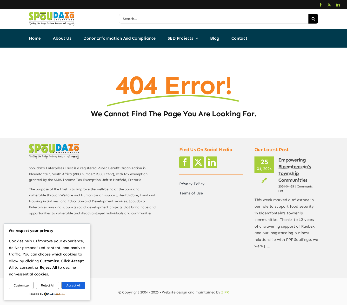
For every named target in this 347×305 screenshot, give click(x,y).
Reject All (47, 285)
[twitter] (329, 4)
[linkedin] (338, 4)
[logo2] (52, 13)
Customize (21, 285)
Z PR (225, 292)
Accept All (73, 285)
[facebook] (321, 4)
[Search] (313, 19)
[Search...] (213, 19)
